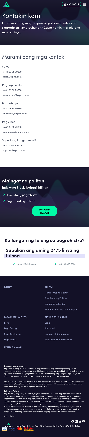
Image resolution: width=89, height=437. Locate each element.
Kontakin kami (13, 347)
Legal (47, 322)
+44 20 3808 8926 (12, 145)
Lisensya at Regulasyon (57, 334)
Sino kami (50, 328)
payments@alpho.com (15, 113)
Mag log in (71, 4)
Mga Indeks (10, 339)
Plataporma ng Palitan (56, 292)
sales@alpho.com (12, 76)
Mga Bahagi (10, 328)
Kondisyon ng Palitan (56, 298)
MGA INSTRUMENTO (15, 317)
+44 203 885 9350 (12, 71)
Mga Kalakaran (12, 334)
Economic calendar (55, 303)
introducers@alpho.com (16, 95)
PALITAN (49, 287)
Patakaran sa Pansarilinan (58, 339)
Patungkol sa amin (56, 317)
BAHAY (8, 287)
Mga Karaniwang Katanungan (61, 309)
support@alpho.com (14, 150)
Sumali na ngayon (44, 211)
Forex (7, 322)
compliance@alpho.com (16, 131)
